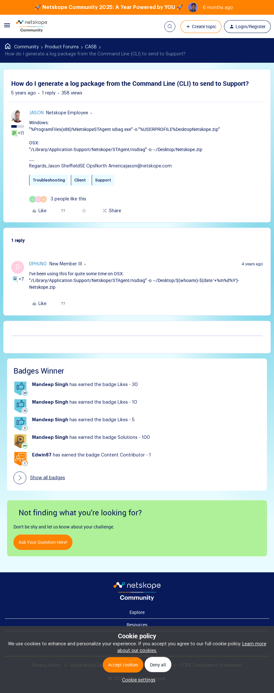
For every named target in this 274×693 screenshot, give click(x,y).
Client (80, 180)
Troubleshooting (49, 180)
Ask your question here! (43, 542)
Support (103, 180)
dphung (38, 264)
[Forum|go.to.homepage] (31, 26)
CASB (91, 47)
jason (36, 113)
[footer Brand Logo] (137, 599)
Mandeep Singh (50, 385)
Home (22, 47)
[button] (7, 28)
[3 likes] (57, 199)
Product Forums (62, 47)
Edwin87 (42, 455)
